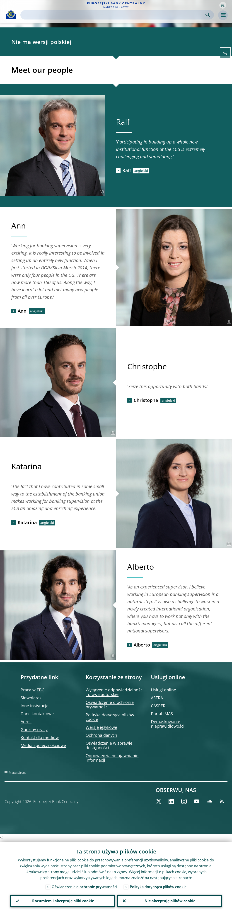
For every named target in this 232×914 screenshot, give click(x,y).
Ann (22, 311)
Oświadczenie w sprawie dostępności (109, 745)
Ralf (126, 170)
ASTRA (157, 697)
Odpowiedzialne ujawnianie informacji (112, 758)
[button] (222, 5)
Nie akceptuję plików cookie (169, 900)
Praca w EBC (32, 690)
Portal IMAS (162, 713)
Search (207, 15)
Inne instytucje (34, 705)
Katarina (27, 522)
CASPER (158, 705)
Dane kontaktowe (37, 713)
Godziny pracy (34, 729)
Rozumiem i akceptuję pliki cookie (63, 900)
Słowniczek (31, 697)
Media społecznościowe (43, 745)
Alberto (142, 645)
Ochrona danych (101, 735)
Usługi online (163, 690)
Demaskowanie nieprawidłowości (167, 724)
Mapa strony (17, 772)
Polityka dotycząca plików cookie (110, 717)
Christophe (146, 400)
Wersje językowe (101, 727)
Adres (26, 721)
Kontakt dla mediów (40, 737)
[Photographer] (101, 191)
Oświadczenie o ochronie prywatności (110, 705)
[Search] (113, 15)
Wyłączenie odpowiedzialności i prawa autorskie (115, 692)
